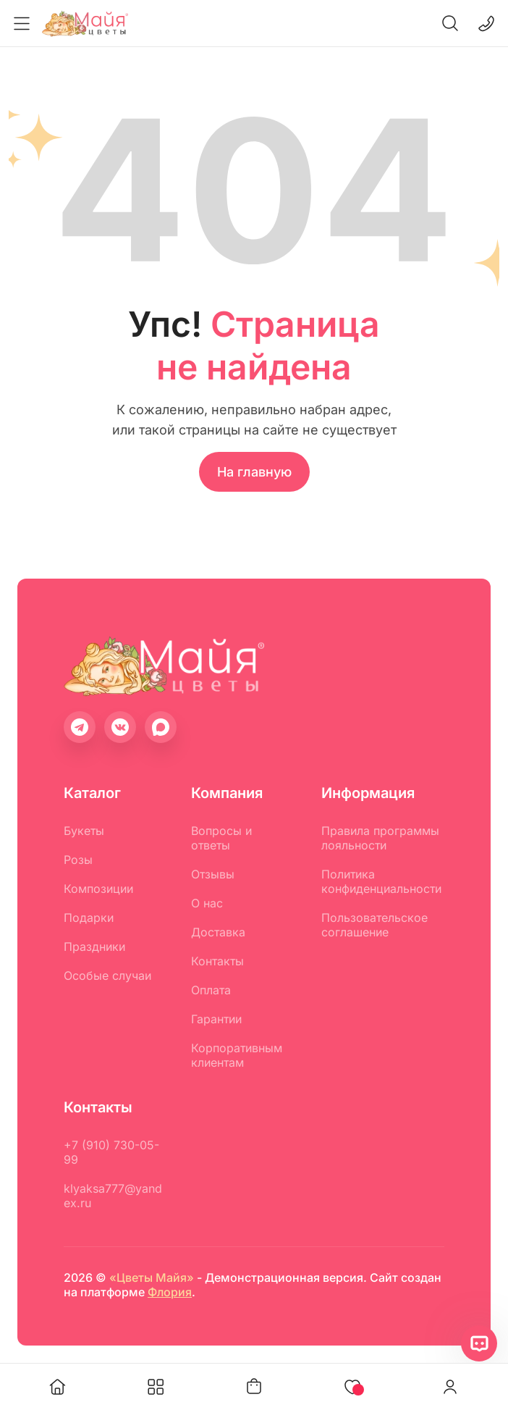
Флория (170, 1292)
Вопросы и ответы (221, 837)
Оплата (211, 990)
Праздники (94, 946)
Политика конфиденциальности (381, 881)
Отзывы (212, 874)
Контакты (217, 961)
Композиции (98, 888)
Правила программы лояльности (380, 837)
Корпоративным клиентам (236, 1055)
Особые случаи (107, 975)
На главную (254, 471)
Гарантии (216, 1019)
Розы (78, 859)
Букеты (84, 830)
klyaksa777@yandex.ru (113, 1195)
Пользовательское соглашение (374, 924)
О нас (207, 903)
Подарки (89, 917)
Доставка (218, 932)
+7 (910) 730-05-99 (111, 1152)
